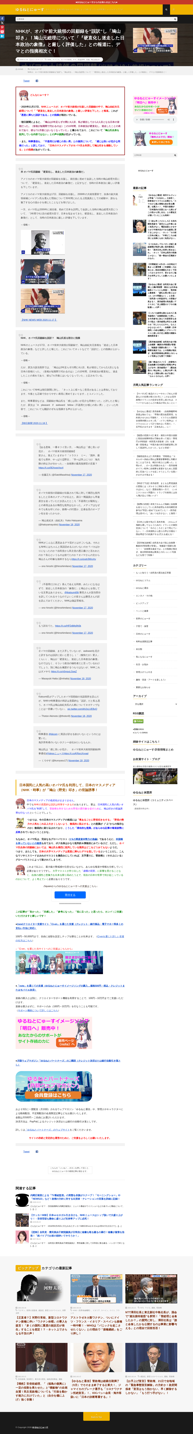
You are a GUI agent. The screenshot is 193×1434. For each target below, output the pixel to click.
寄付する (70, 894)
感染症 (41, 1310)
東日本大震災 (40, 1379)
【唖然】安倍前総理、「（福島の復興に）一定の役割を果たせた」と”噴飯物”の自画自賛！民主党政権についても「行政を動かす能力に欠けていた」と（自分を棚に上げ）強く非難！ (41, 1391)
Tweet (26, 81)
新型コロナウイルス (53, 1310)
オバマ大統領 (66, 59)
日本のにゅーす (143, 634)
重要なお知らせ (143, 687)
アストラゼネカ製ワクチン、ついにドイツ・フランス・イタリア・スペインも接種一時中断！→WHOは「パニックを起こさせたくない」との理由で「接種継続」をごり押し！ (96, 1325)
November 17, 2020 (81, 475)
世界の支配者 (31, 1310)
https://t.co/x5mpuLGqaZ (64, 671)
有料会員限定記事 (144, 641)
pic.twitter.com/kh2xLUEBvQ (82, 709)
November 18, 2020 (69, 524)
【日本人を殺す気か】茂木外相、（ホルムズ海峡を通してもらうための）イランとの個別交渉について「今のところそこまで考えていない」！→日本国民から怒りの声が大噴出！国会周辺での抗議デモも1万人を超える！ (156, 528)
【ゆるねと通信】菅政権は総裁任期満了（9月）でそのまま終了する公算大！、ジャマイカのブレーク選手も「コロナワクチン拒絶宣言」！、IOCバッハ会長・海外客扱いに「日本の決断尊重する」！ (96, 1389)
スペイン (104, 1310)
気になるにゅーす (144, 657)
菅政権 (159, 1308)
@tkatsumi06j (71, 592)
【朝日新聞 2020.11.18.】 (34, 423)
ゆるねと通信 (142, 588)
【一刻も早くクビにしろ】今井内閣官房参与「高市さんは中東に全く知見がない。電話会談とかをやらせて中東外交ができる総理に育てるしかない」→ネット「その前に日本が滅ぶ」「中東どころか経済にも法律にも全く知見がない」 (162, 229)
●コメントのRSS (140, 733)
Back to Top (96, 1417)
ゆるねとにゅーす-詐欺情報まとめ (153, 749)
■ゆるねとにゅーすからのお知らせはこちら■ (96, 2)
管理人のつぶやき (144, 672)
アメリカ (56, 59)
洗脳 (88, 59)
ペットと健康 (142, 611)
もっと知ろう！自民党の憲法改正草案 (153, 573)
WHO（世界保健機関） (82, 1310)
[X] (2, 23)
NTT (142, 1308)
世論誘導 (81, 59)
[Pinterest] (2, 27)
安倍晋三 (30, 1379)
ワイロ (147, 1308)
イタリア (96, 1310)
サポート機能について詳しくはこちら (38, 1010)
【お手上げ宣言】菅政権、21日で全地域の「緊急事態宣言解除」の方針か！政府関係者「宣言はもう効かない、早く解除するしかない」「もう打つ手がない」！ (151, 1387)
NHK (49, 59)
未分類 (139, 649)
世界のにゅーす (143, 618)
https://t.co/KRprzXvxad (76, 753)
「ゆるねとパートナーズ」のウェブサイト (47, 1130)
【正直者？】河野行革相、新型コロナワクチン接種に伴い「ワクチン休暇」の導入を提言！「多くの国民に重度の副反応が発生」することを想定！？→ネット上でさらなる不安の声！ (41, 1325)
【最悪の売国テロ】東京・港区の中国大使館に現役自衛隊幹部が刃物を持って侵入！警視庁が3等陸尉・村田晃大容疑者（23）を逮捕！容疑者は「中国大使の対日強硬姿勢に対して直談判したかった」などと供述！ (156, 441)
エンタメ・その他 (144, 595)
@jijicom (53, 734)
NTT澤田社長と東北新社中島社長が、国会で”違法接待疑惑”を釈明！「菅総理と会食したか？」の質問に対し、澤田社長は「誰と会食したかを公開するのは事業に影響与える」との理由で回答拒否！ (151, 1320)
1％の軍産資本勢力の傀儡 (83, 839)
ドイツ (112, 1310)
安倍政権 (21, 1379)
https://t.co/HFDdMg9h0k (68, 626)
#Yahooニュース (55, 753)
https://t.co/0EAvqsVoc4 (51, 467)
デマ (74, 59)
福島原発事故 (52, 1379)
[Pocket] (2, 32)
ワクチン (21, 1310)
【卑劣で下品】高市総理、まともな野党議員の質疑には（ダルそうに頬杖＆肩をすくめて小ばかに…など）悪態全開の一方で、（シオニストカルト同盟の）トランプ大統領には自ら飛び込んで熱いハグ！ (156, 489)
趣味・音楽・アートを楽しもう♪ (151, 680)
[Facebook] (2, 18)
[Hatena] (2, 36)
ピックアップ (37, 59)
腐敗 (153, 1308)
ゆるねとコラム (143, 580)
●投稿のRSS (138, 729)
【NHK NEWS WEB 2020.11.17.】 (39, 320)
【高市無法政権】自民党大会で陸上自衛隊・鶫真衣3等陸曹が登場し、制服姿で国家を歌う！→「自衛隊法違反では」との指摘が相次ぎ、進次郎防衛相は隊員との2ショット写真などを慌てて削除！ (156, 549)
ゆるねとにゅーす (145, 171)
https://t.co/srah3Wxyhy (83, 559)
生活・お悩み (142, 664)
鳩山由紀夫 (95, 59)
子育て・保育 (142, 626)
